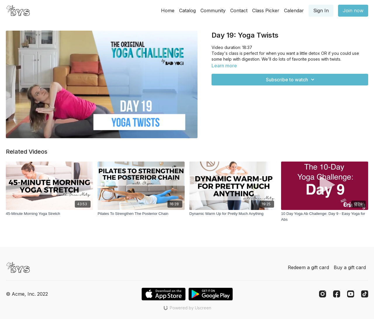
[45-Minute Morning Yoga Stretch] (49, 214)
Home (167, 10)
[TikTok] (364, 293)
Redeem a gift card (308, 267)
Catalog (187, 10)
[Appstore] (163, 294)
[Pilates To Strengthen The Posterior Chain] (141, 214)
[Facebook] (336, 293)
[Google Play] (210, 294)
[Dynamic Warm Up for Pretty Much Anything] (232, 214)
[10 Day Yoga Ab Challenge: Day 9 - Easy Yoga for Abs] (324, 216)
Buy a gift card (350, 267)
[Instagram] (322, 293)
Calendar (294, 10)
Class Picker (265, 10)
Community (213, 10)
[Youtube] (350, 293)
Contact (238, 10)
